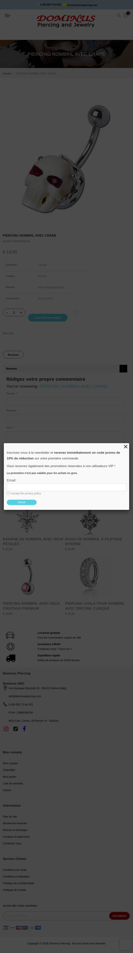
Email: (11, 480)
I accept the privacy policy (25, 493)
